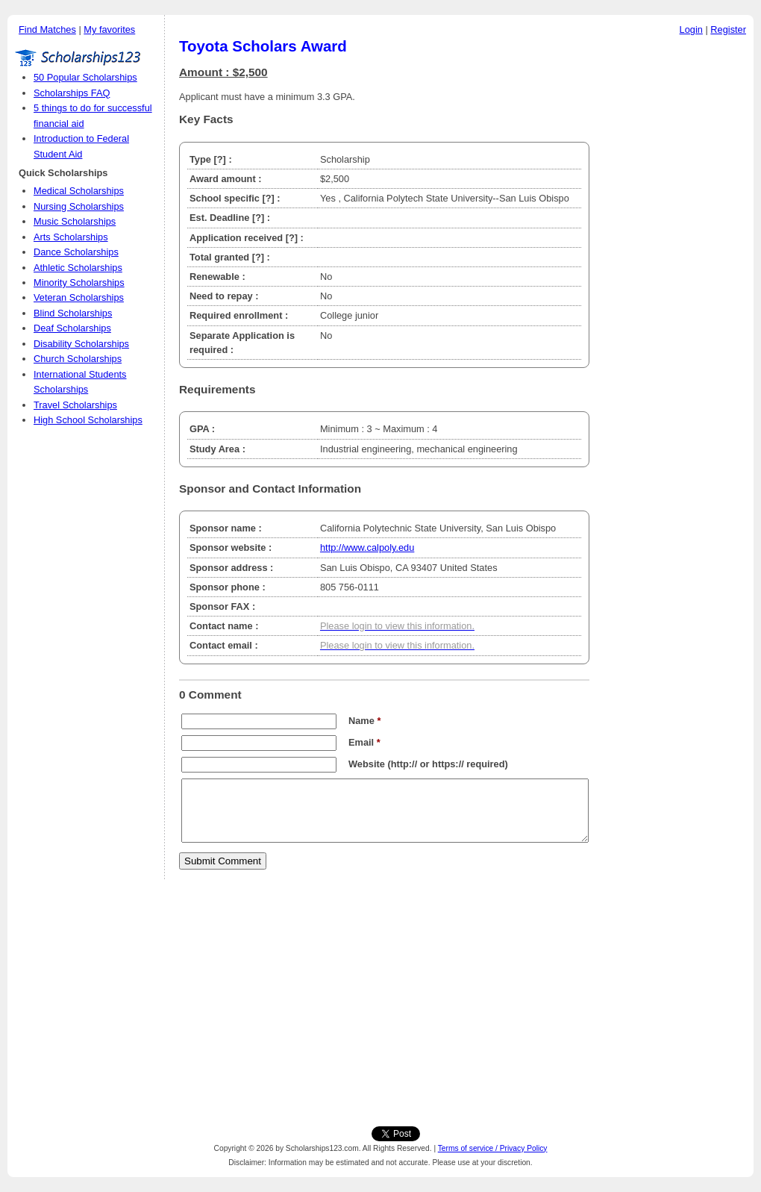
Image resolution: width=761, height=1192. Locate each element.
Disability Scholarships (81, 343)
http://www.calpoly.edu (367, 547)
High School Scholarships (88, 419)
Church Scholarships (78, 358)
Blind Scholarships (73, 313)
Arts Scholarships (71, 237)
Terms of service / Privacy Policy (493, 1148)
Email (364, 742)
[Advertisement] (675, 268)
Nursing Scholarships (79, 206)
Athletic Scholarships (78, 267)
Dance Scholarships (76, 252)
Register (728, 29)
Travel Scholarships (75, 405)
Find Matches (47, 29)
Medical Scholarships (79, 190)
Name (364, 720)
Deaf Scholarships (72, 328)
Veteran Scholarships (79, 297)
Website (366, 764)
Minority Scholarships (79, 282)
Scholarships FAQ (72, 93)
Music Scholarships (75, 221)
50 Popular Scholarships (85, 77)
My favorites (109, 29)
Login (691, 29)
